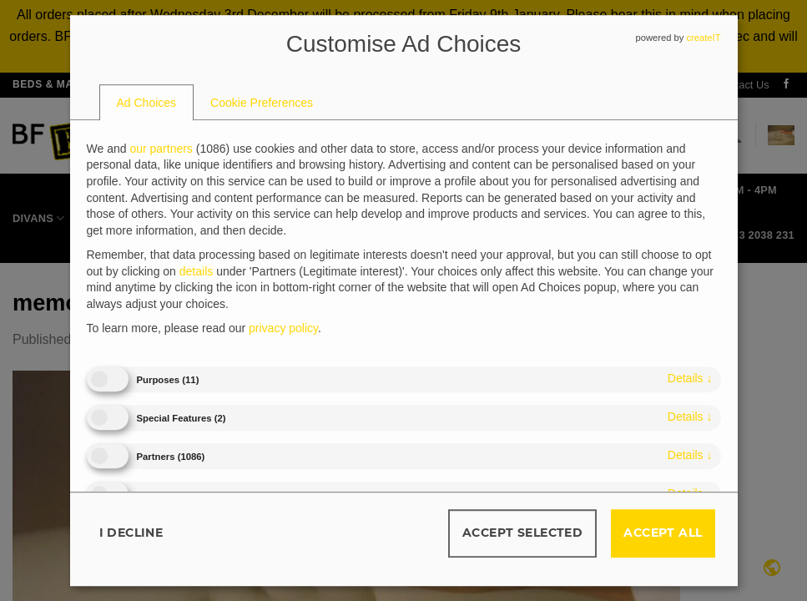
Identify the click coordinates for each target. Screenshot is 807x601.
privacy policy (283, 329)
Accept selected (522, 532)
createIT (703, 38)
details (690, 378)
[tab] (146, 102)
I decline (131, 532)
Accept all (662, 532)
